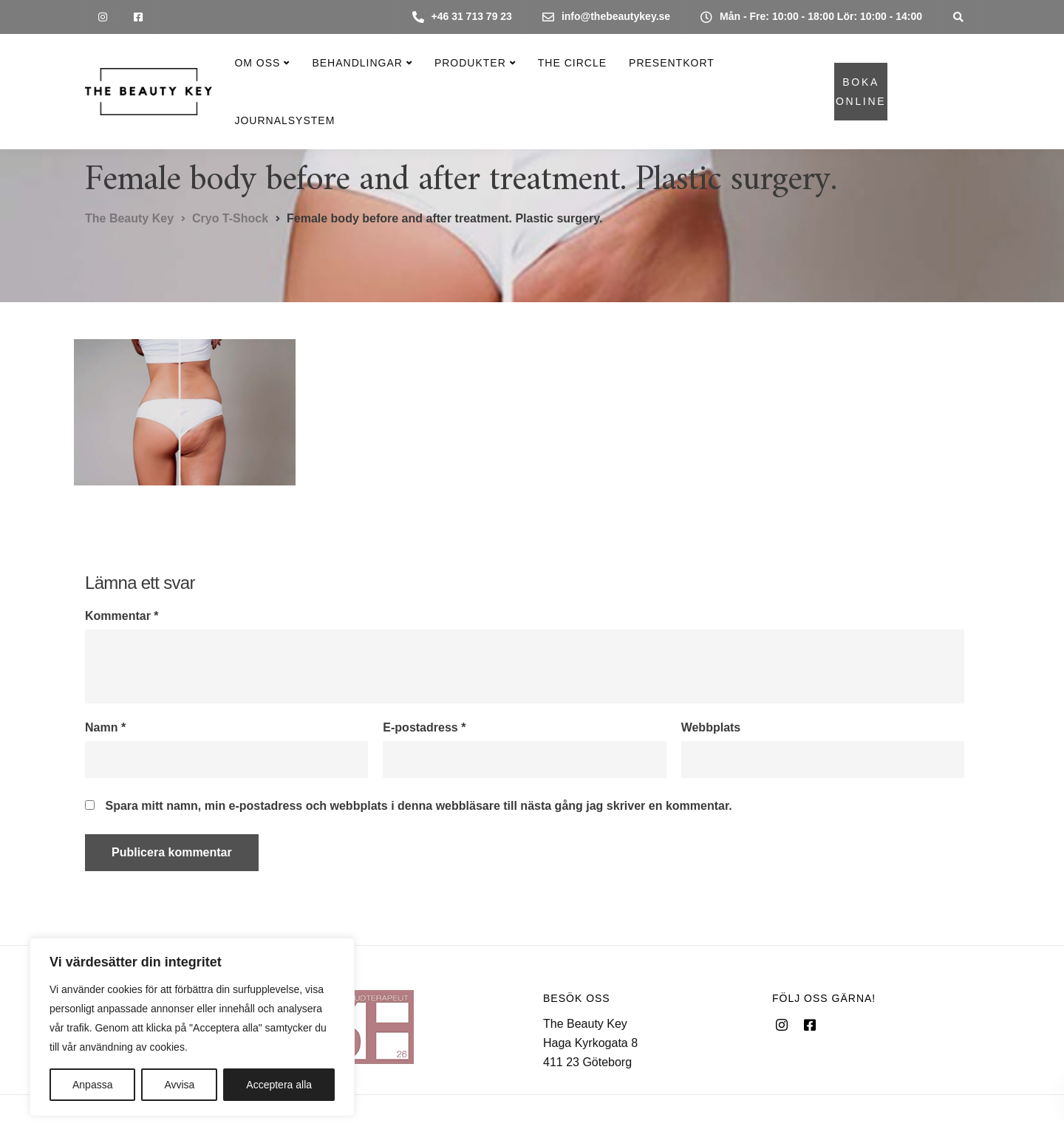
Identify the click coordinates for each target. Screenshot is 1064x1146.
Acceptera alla (279, 1085)
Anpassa (92, 1085)
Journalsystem (284, 120)
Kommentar (122, 616)
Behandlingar (357, 63)
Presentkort (672, 63)
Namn (105, 728)
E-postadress (424, 728)
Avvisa (179, 1085)
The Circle (572, 63)
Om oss (257, 63)
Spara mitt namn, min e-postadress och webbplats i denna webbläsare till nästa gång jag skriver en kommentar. (418, 806)
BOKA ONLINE (861, 91)
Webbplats (711, 728)
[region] (192, 1027)
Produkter (470, 63)
